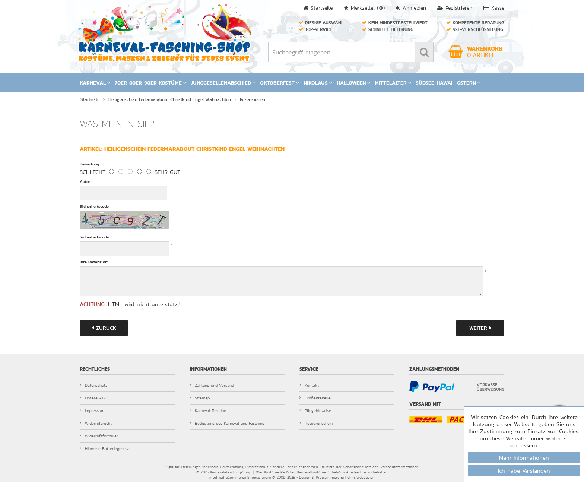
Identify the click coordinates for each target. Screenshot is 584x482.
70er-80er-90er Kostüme (150, 83)
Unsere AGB (93, 398)
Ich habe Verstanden (524, 471)
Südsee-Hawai (434, 82)
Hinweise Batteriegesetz (104, 448)
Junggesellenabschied (223, 83)
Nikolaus (318, 83)
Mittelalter (393, 83)
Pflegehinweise (315, 410)
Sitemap (200, 398)
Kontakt (309, 385)
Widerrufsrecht (96, 423)
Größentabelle (315, 398)
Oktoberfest (279, 83)
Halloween (353, 83)
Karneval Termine (208, 410)
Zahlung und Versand (212, 385)
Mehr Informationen (524, 458)
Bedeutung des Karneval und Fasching (227, 423)
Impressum (92, 410)
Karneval (95, 83)
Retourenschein (316, 423)
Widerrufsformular (99, 436)
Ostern (468, 83)
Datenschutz (93, 385)
